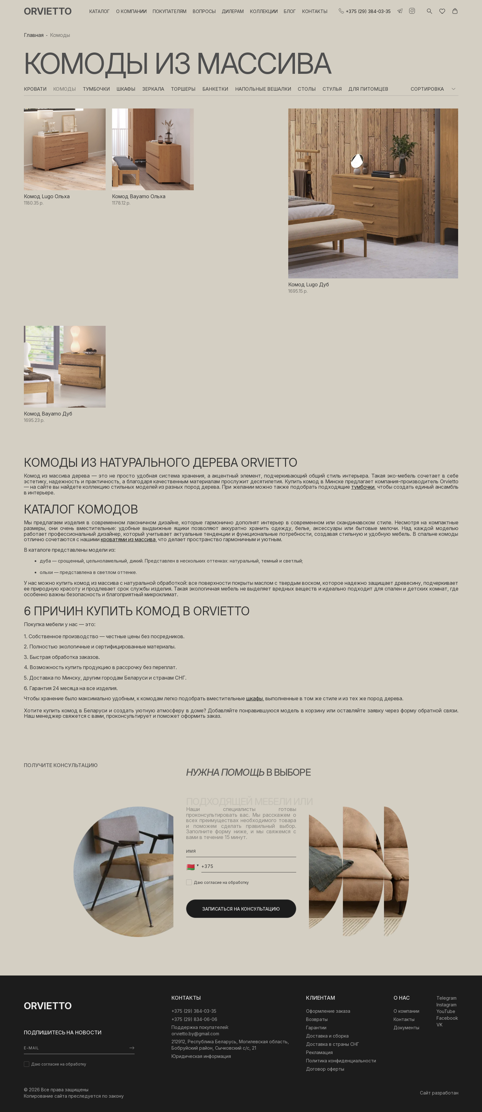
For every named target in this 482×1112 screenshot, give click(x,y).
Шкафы (125, 89)
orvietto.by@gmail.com (195, 1033)
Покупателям (169, 11)
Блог (290, 11)
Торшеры (183, 89)
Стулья (332, 89)
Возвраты (317, 1019)
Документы (406, 1027)
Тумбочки (96, 89)
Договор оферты (325, 1069)
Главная (34, 35)
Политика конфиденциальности (341, 1060)
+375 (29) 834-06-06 (194, 1019)
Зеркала (153, 89)
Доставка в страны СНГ (332, 1044)
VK (440, 1024)
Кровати (35, 89)
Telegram (447, 998)
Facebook (447, 1018)
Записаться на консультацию (241, 909)
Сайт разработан (439, 1092)
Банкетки (215, 89)
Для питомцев (368, 89)
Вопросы (204, 11)
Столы (307, 89)
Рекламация (319, 1052)
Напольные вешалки (263, 89)
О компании (131, 11)
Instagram (447, 1004)
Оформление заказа (328, 1011)
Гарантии (316, 1027)
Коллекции (264, 11)
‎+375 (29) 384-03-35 (193, 1011)
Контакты (314, 11)
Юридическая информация (201, 1056)
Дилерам (233, 11)
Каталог (99, 11)
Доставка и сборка (327, 1036)
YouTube (446, 1011)
